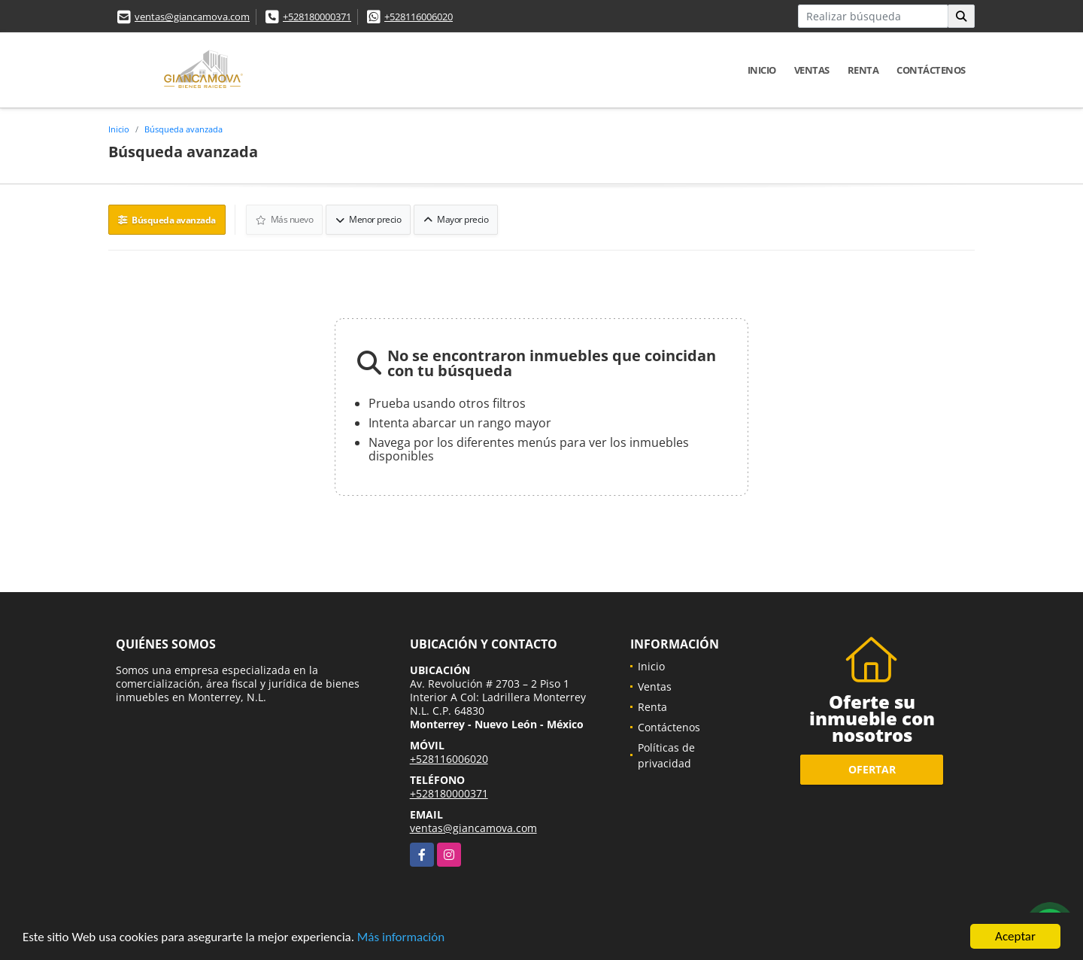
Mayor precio (455, 219)
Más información (400, 938)
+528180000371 (317, 16)
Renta (863, 70)
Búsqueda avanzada (183, 129)
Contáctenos (931, 70)
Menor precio (368, 219)
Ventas (812, 70)
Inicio (762, 70)
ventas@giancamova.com (192, 16)
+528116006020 (418, 16)
